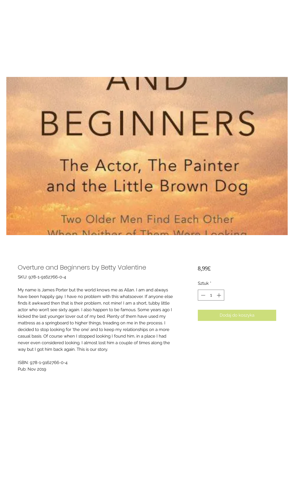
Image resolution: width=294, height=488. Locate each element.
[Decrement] (202, 295)
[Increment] (219, 295)
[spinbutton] (211, 295)
